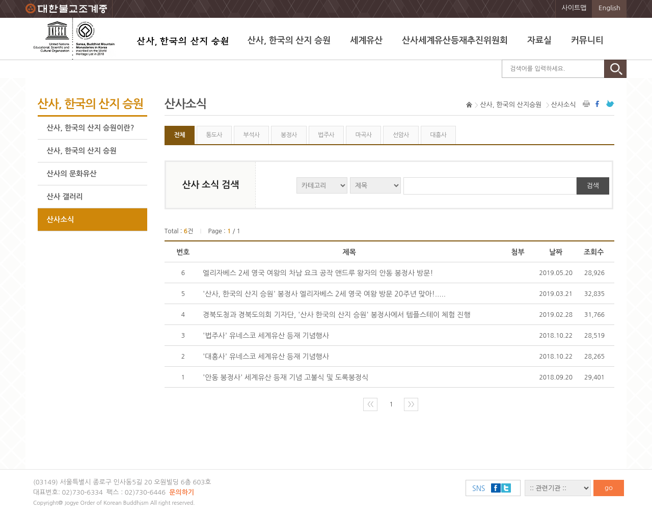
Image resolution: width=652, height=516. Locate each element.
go (609, 487)
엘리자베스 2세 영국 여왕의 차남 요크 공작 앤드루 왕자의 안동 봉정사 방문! (318, 273)
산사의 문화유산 (72, 173)
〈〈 (370, 404)
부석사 (251, 135)
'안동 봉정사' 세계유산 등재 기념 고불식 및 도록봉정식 (285, 377)
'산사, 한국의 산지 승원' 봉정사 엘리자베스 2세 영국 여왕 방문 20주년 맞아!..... (324, 293)
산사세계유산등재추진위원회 (455, 40)
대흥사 (438, 135)
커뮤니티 (587, 40)
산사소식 (60, 219)
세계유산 (366, 40)
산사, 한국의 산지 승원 (289, 40)
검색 (593, 185)
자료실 (539, 40)
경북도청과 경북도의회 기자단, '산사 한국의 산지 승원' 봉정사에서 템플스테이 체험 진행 (337, 314)
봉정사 (289, 135)
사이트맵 (574, 8)
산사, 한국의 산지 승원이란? (90, 127)
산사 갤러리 (65, 196)
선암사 (401, 135)
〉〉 (411, 404)
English (609, 8)
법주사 (326, 135)
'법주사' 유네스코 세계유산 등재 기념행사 (266, 335)
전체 (179, 135)
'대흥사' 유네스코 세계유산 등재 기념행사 (266, 356)
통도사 (214, 135)
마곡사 (364, 135)
